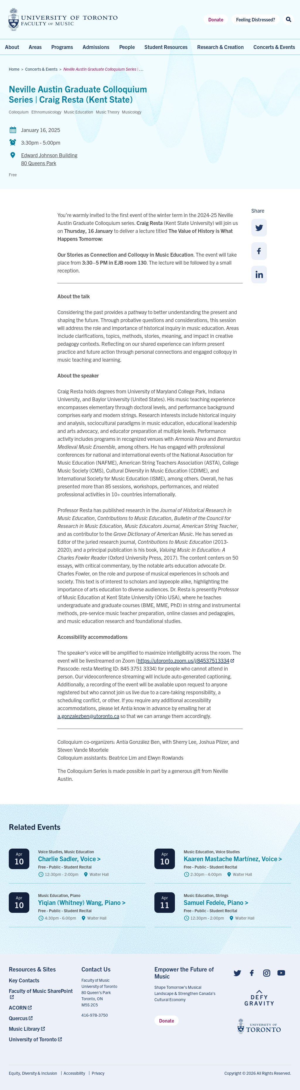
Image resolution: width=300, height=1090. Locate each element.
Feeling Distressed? (255, 19)
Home (14, 69)
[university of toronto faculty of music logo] (62, 19)
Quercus (18, 1018)
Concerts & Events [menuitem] (274, 46)
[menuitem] (41, 980)
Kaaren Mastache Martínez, (234, 858)
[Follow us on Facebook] (252, 972)
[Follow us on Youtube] (281, 972)
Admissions (96, 46)
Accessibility (74, 1073)
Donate (215, 19)
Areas (35, 46)
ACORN (18, 1007)
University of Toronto (33, 1039)
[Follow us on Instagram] (266, 972)
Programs (62, 46)
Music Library (24, 1028)
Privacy (98, 1073)
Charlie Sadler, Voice (71, 858)
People (127, 46)
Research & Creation (220, 46)
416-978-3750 (94, 1015)
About (12, 46)
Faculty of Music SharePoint (41, 990)
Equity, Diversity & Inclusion (33, 1073)
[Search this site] (288, 19)
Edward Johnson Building (49, 159)
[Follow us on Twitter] (237, 972)
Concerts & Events (41, 69)
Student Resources (166, 46)
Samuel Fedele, (217, 902)
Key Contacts (24, 980)
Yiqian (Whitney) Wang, (83, 902)
